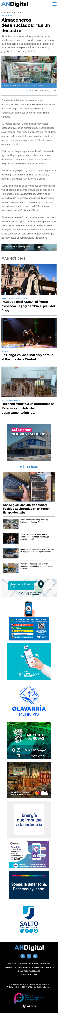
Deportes (8, 967)
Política (12, 964)
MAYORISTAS (44, 91)
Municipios (45, 964)
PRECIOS (53, 91)
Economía (22, 964)
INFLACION (35, 91)
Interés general (23, 967)
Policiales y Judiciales (29, 971)
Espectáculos (47, 967)
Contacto (32, 975)
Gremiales (33, 964)
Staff (23, 975)
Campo (35, 967)
